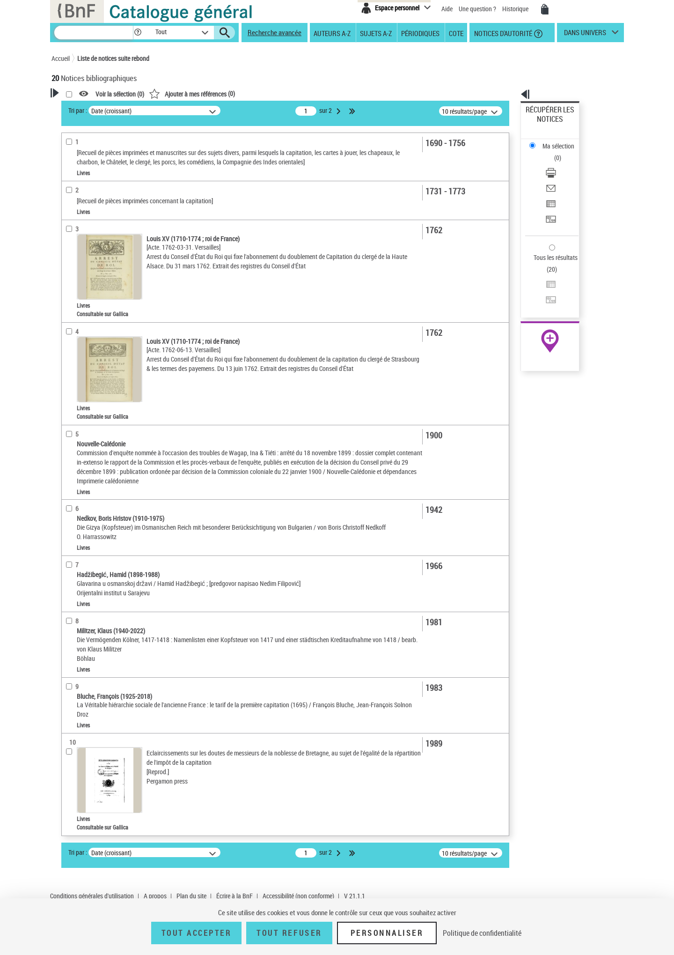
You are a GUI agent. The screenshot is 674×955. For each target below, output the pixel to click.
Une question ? (477, 8)
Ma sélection (543, 124)
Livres (74, 247)
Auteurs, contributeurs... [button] (96, 292)
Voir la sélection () (240, 93)
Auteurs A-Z (332, 32)
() (312, 93)
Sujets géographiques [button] (93, 354)
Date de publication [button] (89, 323)
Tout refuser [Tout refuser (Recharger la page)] (289, 933)
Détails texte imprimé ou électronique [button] (96, 228)
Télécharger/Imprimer (555, 140)
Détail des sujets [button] (85, 369)
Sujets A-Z (376, 32)
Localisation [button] (78, 276)
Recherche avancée (274, 32)
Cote (456, 32)
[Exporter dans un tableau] (562, 163)
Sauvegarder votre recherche (110, 144)
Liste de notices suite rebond (113, 58)
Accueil (60, 58)
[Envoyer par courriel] (562, 152)
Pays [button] (68, 492)
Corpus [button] (71, 476)
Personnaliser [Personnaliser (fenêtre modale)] (387, 933)
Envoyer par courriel (553, 152)
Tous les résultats (549, 200)
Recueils (75, 261)
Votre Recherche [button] (90, 109)
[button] (137, 32)
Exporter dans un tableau (560, 163)
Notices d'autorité (502, 32)
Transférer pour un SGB (557, 174)
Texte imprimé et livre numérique (107, 210)
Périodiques (420, 32)
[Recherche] (93, 32)
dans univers (585, 34)
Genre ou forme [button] (83, 461)
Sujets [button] (70, 338)
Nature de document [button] (90, 195)
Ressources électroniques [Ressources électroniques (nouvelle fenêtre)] (545, 296)
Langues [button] (73, 307)
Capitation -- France (90, 431)
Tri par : (198, 110)
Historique (516, 8)
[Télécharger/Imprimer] (562, 141)
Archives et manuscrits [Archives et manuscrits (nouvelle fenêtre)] (541, 286)
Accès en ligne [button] (82, 180)
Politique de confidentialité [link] (482, 933)
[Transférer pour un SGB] (562, 174)
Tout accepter (196, 933)
